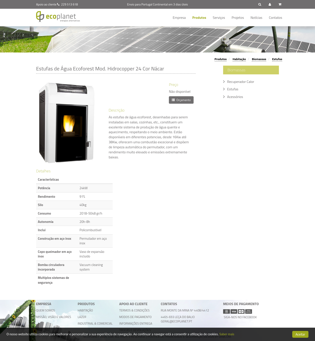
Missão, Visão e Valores (53, 317)
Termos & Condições (134, 310)
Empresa (179, 17)
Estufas (277, 59)
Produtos (199, 17)
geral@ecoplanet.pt (176, 321)
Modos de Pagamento (135, 317)
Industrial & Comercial (95, 323)
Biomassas (259, 59)
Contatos (275, 17)
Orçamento (181, 100)
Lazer (82, 317)
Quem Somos (45, 310)
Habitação (239, 59)
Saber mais (226, 334)
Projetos (238, 17)
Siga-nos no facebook (240, 317)
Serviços (219, 17)
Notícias (256, 17)
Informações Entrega (135, 323)
